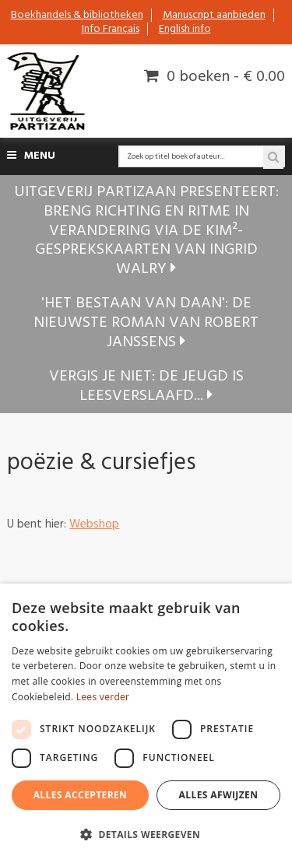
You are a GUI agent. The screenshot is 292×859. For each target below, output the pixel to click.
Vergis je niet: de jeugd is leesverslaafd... (146, 386)
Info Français (110, 29)
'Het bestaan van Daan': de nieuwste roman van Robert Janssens (146, 322)
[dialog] (146, 721)
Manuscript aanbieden (214, 15)
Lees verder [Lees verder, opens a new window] (103, 696)
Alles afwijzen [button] (219, 794)
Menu (31, 156)
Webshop (94, 524)
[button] (146, 833)
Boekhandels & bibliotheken (77, 15)
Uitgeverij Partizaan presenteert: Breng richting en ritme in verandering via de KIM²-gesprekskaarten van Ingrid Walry (146, 230)
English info (185, 29)
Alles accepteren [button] (80, 794)
